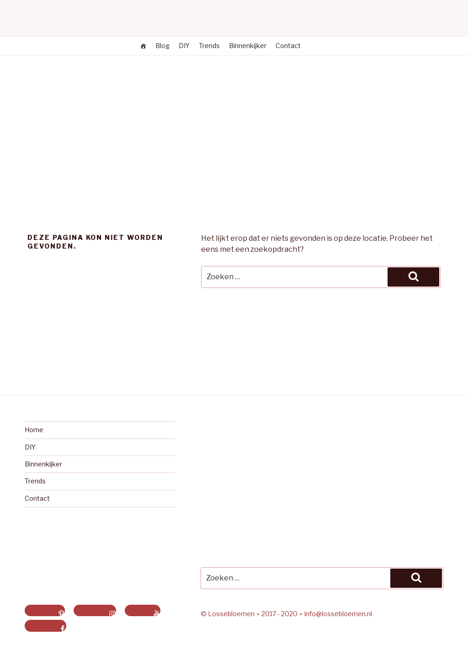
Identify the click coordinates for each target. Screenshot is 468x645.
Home (34, 430)
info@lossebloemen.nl (338, 614)
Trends (209, 45)
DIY (184, 45)
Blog (162, 45)
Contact (288, 45)
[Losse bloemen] (143, 46)
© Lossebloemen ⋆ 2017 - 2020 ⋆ (252, 614)
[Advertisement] (234, 124)
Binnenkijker (247, 45)
